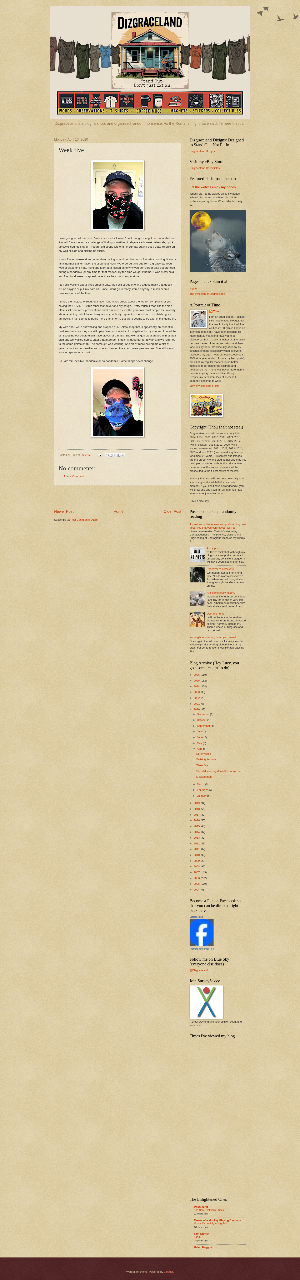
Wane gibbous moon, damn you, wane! (213, 637)
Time (216, 311)
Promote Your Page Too (202, 948)
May (200, 743)
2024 (197, 686)
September (204, 725)
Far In (197, 1237)
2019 (197, 803)
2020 (197, 709)
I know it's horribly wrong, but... (211, 1223)
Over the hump (215, 613)
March (201, 784)
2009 (197, 860)
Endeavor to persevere (220, 569)
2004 (197, 889)
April (200, 748)
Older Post (172, 511)
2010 (197, 855)
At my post (213, 548)
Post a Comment (74, 476)
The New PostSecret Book (209, 1210)
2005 (197, 883)
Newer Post (64, 511)
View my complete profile (204, 385)
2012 (197, 843)
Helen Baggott (203, 1247)
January (202, 795)
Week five (202, 765)
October (202, 720)
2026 (197, 674)
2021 (197, 703)
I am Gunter (201, 1233)
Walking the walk (206, 759)
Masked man (204, 776)
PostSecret (201, 1206)
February (202, 789)
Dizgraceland (196, 917)
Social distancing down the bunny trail (218, 771)
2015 (197, 826)
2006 (197, 878)
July (199, 731)
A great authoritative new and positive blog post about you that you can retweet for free (218, 526)
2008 (197, 866)
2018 (197, 808)
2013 (197, 837)
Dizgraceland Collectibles (205, 168)
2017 (197, 814)
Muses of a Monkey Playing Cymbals (217, 1220)
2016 (197, 820)
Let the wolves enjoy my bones (213, 187)
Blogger (168, 1271)
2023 (197, 692)
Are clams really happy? (221, 592)
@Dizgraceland (199, 970)
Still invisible (203, 753)
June (200, 737)
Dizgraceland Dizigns (202, 151)
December (203, 714)
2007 (197, 872)
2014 (197, 832)
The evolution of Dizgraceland (207, 293)
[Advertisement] (117, 497)
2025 (197, 680)
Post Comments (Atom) (85, 519)
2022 (197, 697)
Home (119, 511)
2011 (197, 849)
